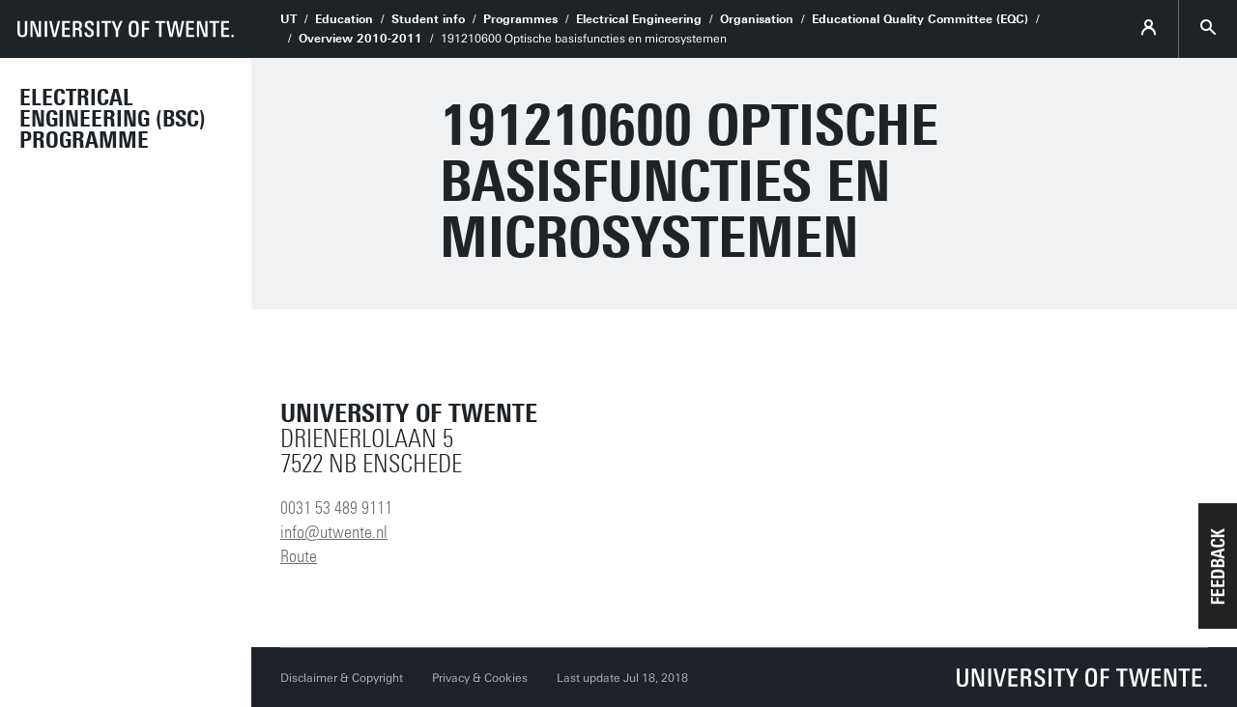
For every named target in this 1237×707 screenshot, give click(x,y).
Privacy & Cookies (480, 678)
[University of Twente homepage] (125, 29)
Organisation (756, 19)
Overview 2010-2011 (360, 38)
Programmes (520, 19)
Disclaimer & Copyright (341, 678)
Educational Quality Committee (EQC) (920, 19)
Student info (428, 19)
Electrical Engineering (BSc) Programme (112, 119)
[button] (1217, 566)
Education (344, 19)
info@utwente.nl (334, 532)
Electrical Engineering (639, 19)
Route (298, 556)
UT (288, 19)
